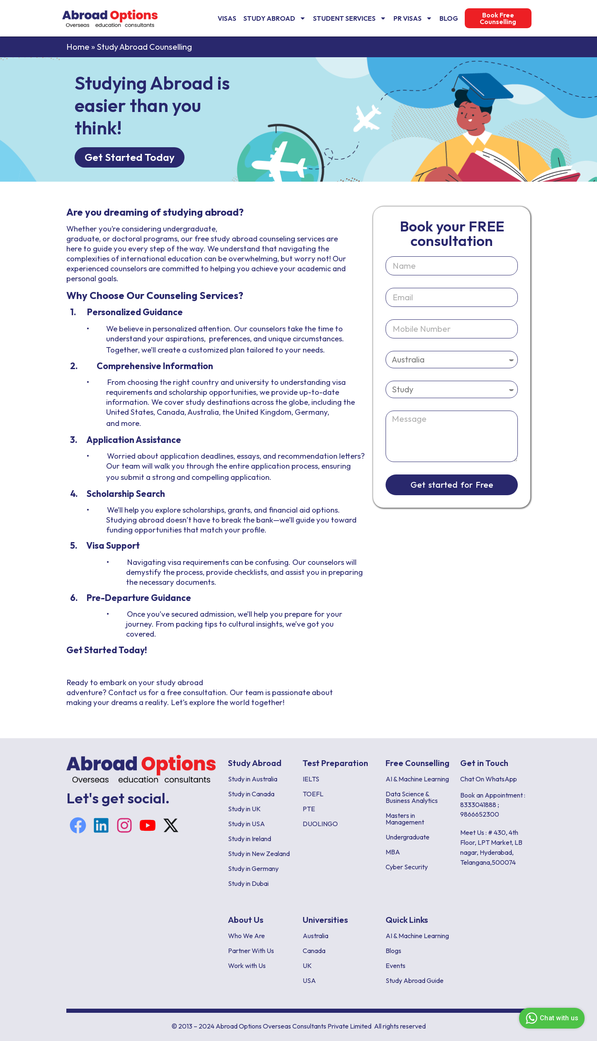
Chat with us (550, 1018)
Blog (448, 18)
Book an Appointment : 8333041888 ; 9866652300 (492, 804)
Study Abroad (274, 18)
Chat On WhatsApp (488, 779)
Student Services (349, 18)
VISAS (227, 18)
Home (78, 46)
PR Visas (412, 18)
